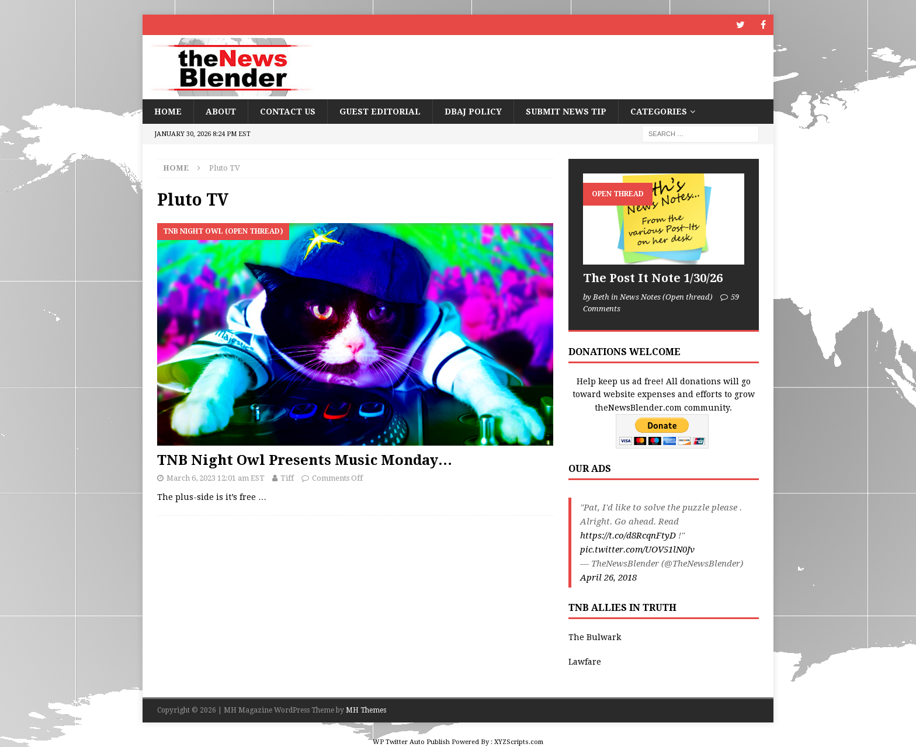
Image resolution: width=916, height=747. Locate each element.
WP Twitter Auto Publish (411, 742)
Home (168, 111)
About (221, 111)
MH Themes (366, 710)
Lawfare (584, 661)
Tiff (287, 478)
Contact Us (287, 111)
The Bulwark (594, 637)
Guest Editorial (380, 111)
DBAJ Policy (473, 111)
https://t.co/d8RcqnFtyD (628, 535)
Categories (658, 111)
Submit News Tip (566, 111)
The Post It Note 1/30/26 (653, 278)
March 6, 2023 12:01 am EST (215, 478)
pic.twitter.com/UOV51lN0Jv (637, 549)
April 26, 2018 (608, 577)
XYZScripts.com (518, 742)
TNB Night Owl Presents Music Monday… (304, 460)
